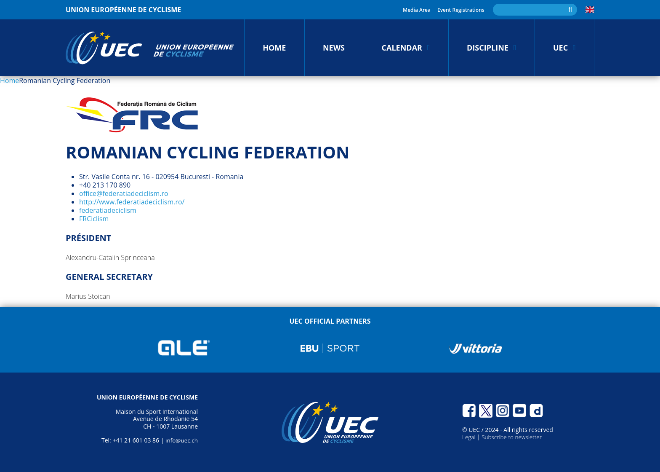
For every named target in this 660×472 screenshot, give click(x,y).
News (334, 48)
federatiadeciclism (107, 210)
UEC (560, 48)
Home (274, 48)
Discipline (487, 48)
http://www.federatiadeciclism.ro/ (131, 201)
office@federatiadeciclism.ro (123, 193)
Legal (469, 437)
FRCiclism (94, 218)
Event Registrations (460, 9)
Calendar (402, 48)
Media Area (417, 9)
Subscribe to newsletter (513, 437)
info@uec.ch (181, 440)
